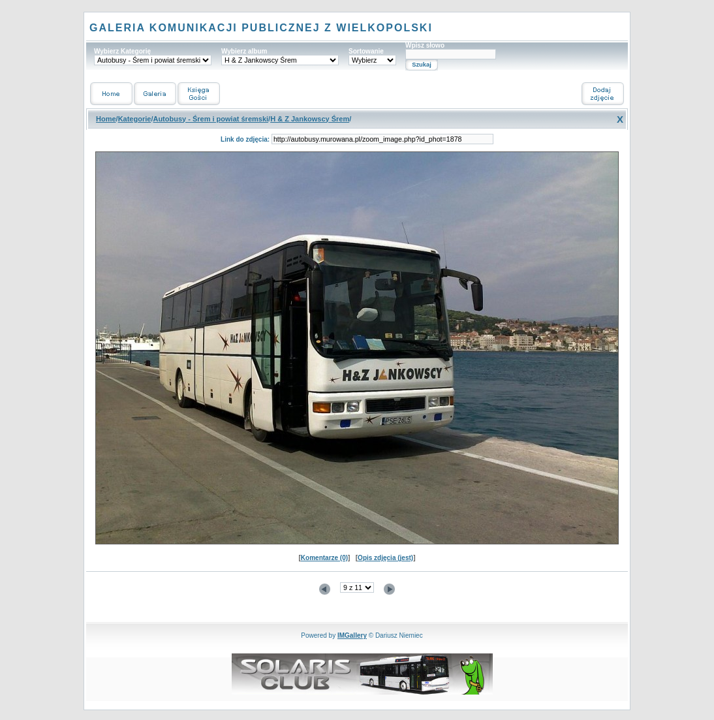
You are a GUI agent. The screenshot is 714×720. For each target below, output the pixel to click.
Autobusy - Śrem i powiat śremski (210, 119)
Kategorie (134, 119)
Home (106, 119)
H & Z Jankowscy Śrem (309, 119)
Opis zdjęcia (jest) (385, 557)
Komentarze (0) (324, 557)
